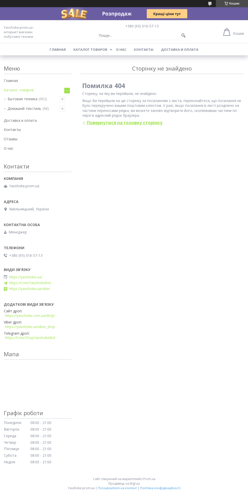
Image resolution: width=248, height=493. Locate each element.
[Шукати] (183, 35)
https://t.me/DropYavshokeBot (30, 337)
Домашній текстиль (24, 108)
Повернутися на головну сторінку (124, 123)
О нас (121, 49)
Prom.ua (149, 479)
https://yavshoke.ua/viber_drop (30, 327)
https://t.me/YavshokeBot (30, 283)
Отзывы (10, 139)
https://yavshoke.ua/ (25, 277)
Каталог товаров (90, 49)
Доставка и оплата (179, 49)
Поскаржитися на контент (117, 488)
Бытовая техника (22, 98)
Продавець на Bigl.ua (124, 483)
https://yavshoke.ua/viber (29, 288)
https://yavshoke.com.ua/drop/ (30, 315)
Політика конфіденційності (160, 488)
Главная (58, 49)
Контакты (143, 49)
